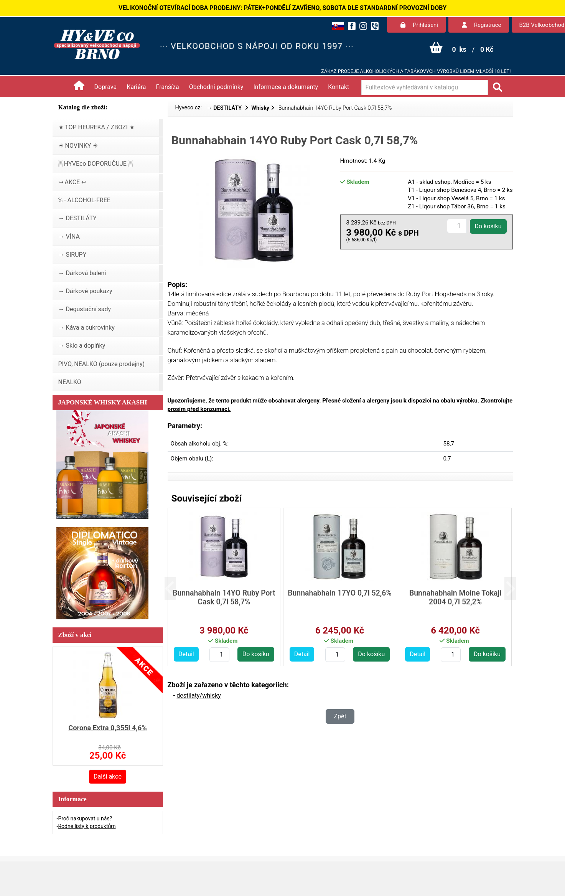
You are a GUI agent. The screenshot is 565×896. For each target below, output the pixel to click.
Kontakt (338, 87)
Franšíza (167, 87)
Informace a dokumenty (285, 87)
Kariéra (136, 87)
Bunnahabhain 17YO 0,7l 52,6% (340, 593)
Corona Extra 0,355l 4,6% (107, 728)
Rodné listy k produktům (86, 826)
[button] (176, 588)
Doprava (105, 87)
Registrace (481, 24)
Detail (186, 654)
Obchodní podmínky (216, 87)
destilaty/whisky (198, 695)
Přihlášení (419, 24)
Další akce (108, 776)
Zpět (340, 716)
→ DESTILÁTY (224, 108)
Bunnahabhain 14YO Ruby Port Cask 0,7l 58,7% (224, 597)
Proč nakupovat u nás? (85, 818)
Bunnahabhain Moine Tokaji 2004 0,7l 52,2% (455, 597)
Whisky (260, 108)
